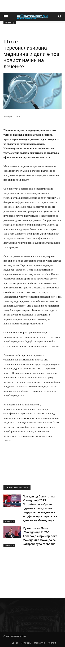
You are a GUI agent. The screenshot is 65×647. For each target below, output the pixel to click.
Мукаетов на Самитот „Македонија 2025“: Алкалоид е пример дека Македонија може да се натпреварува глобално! (40, 536)
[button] (5, 16)
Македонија (9, 521)
